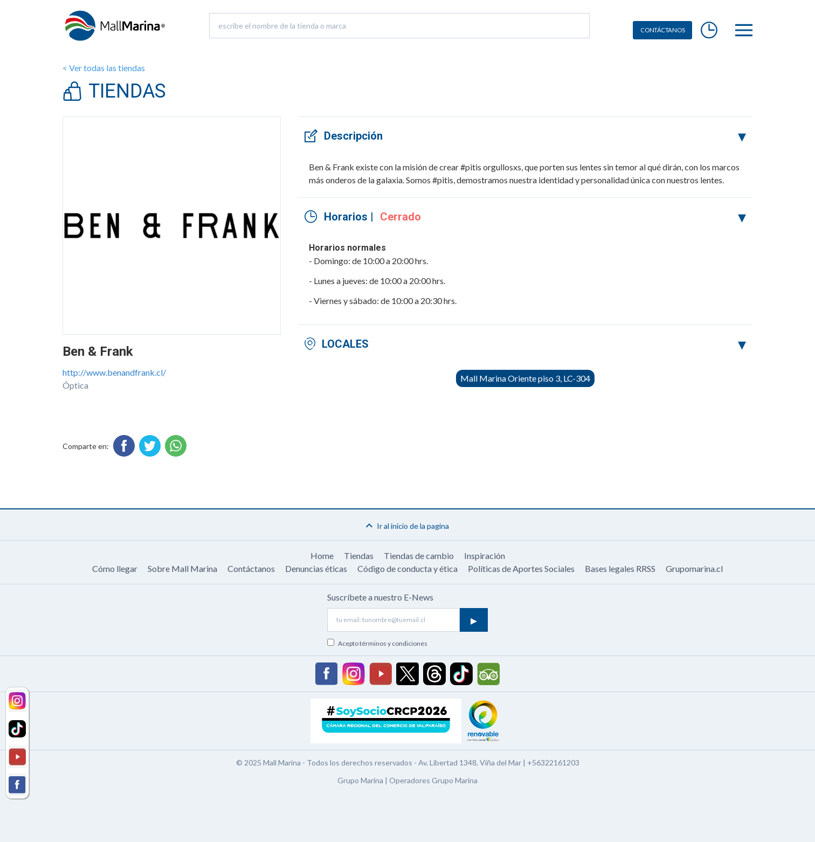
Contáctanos (251, 568)
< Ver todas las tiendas (104, 68)
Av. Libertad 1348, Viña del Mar (469, 762)
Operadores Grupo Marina (433, 780)
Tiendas (359, 555)
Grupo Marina (360, 780)
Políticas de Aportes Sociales (521, 568)
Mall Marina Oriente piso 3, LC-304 (525, 378)
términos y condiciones (393, 643)
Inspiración (484, 555)
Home (322, 555)
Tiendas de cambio (419, 555)
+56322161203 (553, 762)
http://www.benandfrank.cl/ (114, 372)
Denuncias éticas (316, 568)
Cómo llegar (114, 568)
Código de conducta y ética (407, 568)
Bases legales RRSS (620, 568)
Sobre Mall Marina (182, 568)
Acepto (382, 643)
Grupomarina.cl (694, 568)
